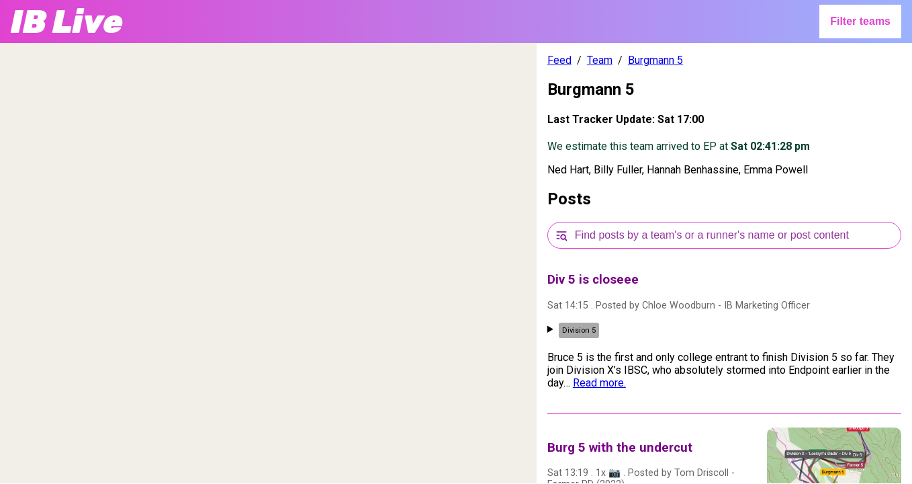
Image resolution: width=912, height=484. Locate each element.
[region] (268, 263)
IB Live (67, 22)
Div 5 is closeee (593, 279)
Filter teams (860, 21)
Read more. (599, 382)
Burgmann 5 (655, 60)
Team (599, 60)
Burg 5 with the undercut (619, 447)
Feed (559, 60)
